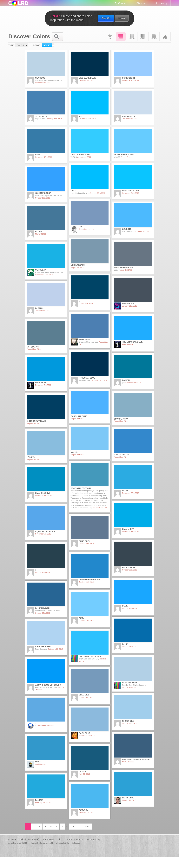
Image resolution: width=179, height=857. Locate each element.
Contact (12, 839)
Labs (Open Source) (29, 839)
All (110, 36)
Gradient (143, 36)
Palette (132, 36)
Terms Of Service (74, 839)
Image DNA (165, 36)
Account (160, 3)
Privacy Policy (93, 839)
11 (79, 826)
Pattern (154, 36)
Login (122, 18)
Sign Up (106, 18)
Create (122, 3)
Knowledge (48, 839)
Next (87, 826)
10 (72, 826)
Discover (141, 3)
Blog (60, 839)
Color (121, 36)
